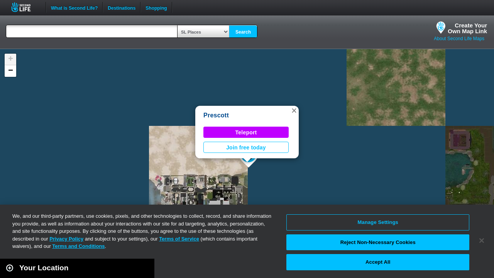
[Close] (481, 240)
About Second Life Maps (459, 38)
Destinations (121, 7)
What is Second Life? (74, 7)
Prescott (216, 115)
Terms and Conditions (78, 246)
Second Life (25, 7)
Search (243, 32)
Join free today (246, 147)
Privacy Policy (66, 239)
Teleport (246, 132)
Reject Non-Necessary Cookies (378, 242)
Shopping (156, 7)
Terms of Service (179, 239)
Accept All (377, 262)
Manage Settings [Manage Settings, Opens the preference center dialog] (378, 222)
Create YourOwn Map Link (467, 28)
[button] (294, 110)
